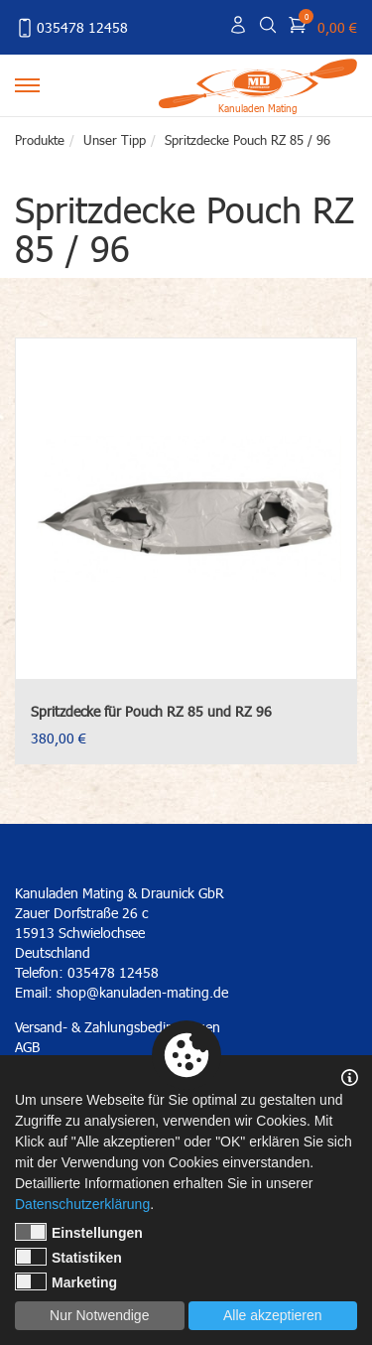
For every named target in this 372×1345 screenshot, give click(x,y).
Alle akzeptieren (272, 1315)
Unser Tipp (114, 140)
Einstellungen (79, 1232)
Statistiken (68, 1257)
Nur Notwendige (99, 1315)
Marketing (66, 1281)
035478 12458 (71, 28)
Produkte (39, 140)
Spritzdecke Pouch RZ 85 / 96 (247, 140)
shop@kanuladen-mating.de (142, 992)
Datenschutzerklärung (82, 1204)
